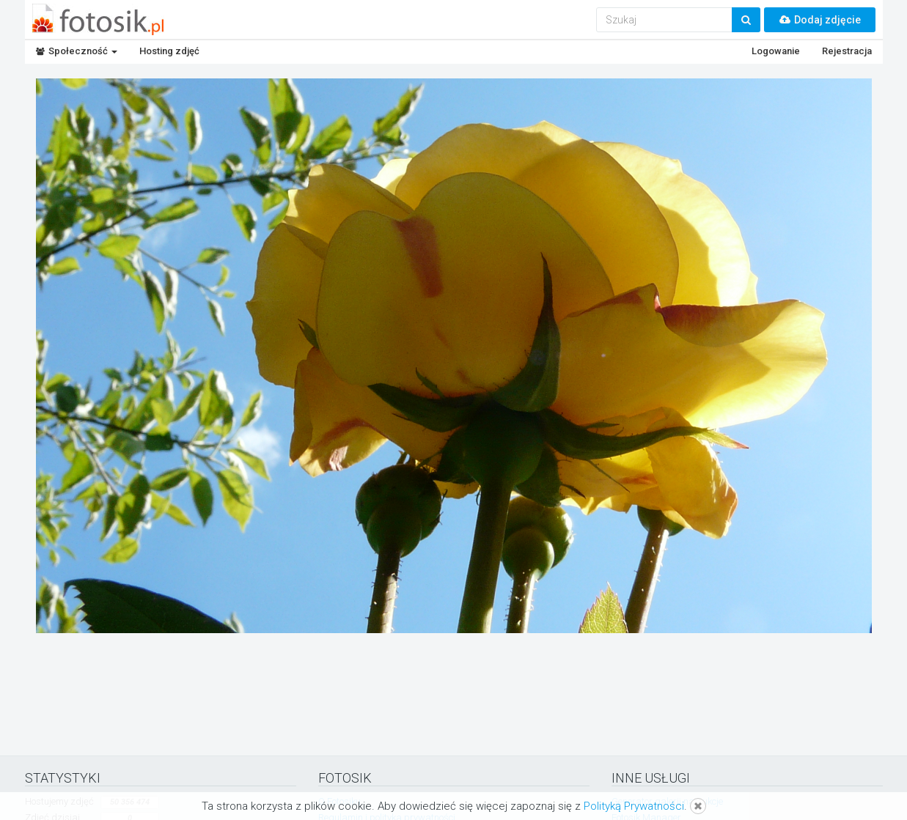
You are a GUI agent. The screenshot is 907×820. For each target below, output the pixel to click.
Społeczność (76, 50)
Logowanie (776, 50)
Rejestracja (847, 50)
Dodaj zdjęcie (820, 20)
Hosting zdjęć (169, 50)
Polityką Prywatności (634, 806)
